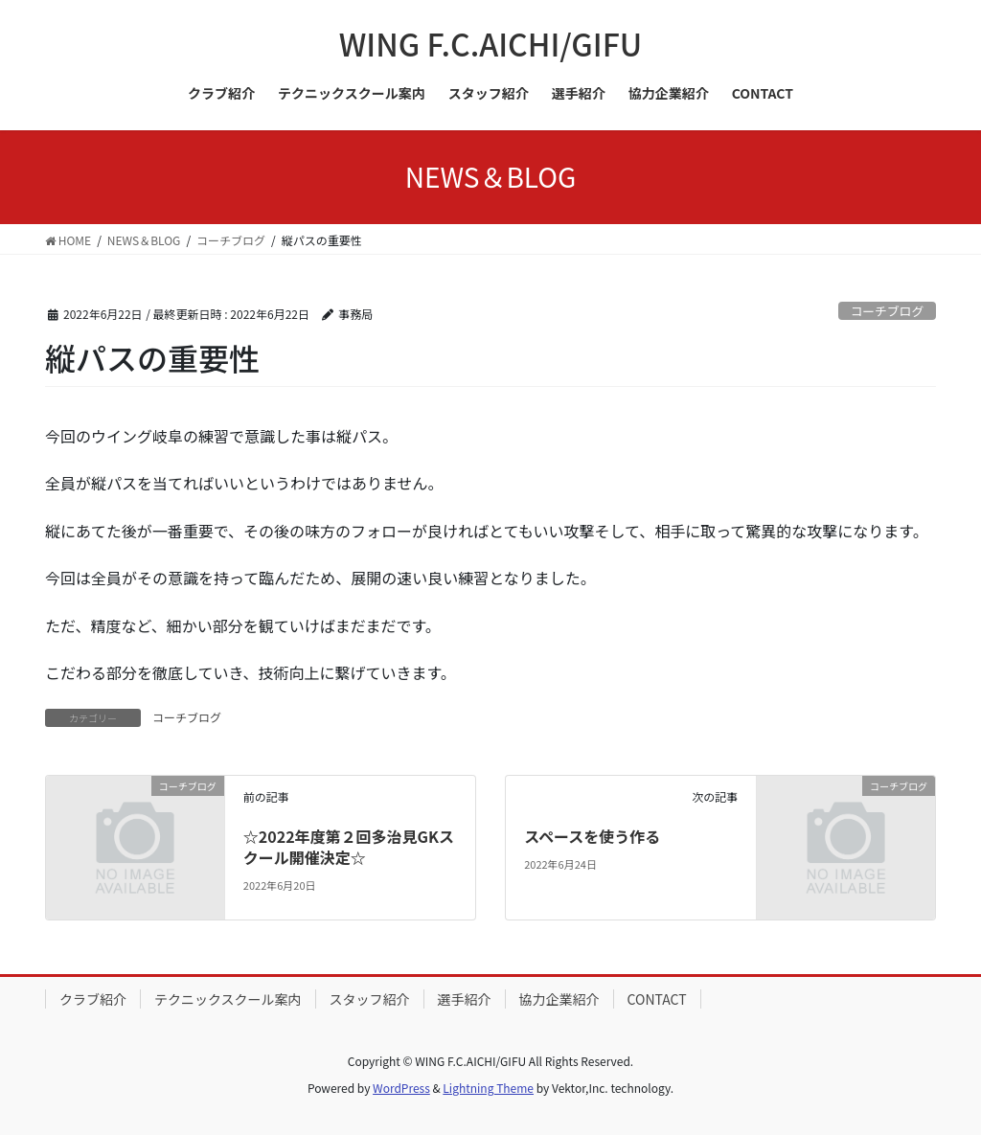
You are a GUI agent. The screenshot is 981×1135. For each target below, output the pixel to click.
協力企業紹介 (559, 999)
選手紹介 (464, 999)
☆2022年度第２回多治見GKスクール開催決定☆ (348, 847)
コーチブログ (887, 311)
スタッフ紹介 (370, 999)
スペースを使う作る (592, 836)
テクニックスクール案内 (228, 999)
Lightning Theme (488, 1087)
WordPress (401, 1087)
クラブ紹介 (92, 999)
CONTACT (657, 999)
